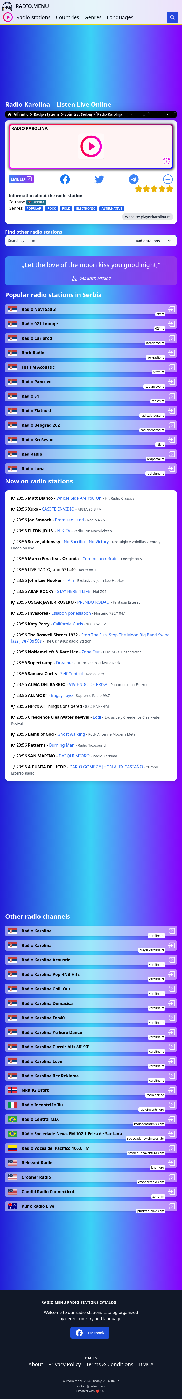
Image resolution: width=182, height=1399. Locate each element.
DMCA (146, 1364)
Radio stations (33, 17)
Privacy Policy (64, 1364)
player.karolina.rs (155, 216)
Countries (67, 17)
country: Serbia (78, 114)
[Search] (172, 17)
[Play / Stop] (8, 17)
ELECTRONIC (85, 208)
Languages (120, 17)
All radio (18, 114)
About (35, 1364)
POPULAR (34, 208)
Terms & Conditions (109, 1364)
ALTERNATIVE (111, 208)
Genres (93, 17)
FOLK (66, 208)
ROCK (51, 208)
